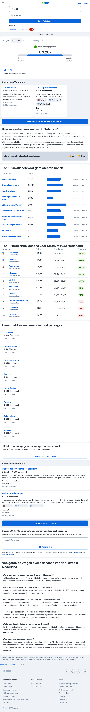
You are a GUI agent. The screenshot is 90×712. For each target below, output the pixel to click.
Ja (71, 156)
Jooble (15, 708)
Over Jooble (7, 684)
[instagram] (72, 671)
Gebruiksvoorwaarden (67, 690)
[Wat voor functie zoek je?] (45, 9)
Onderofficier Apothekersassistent (13, 87)
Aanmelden (45, 547)
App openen (83, 3)
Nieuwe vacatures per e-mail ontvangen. (45, 121)
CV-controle (63, 702)
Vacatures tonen (80, 179)
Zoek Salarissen (45, 21)
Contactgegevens (9, 690)
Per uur (44, 40)
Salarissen (62, 696)
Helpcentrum (7, 687)
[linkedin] (85, 671)
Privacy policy (64, 693)
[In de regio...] (45, 15)
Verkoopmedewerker (46, 87)
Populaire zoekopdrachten (68, 684)
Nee (81, 156)
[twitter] (78, 671)
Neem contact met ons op (45, 456)
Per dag (36, 40)
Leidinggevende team (10, 693)
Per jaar (6, 40)
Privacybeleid (75, 552)
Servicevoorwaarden (8, 554)
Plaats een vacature (38, 684)
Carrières (6, 702)
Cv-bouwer (63, 699)
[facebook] (66, 671)
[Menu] (3, 3)
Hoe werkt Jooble (9, 696)
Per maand (16, 40)
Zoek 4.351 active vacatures (45, 523)
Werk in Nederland (65, 687)
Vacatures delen (37, 687)
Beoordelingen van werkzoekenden (15, 699)
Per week (26, 40)
